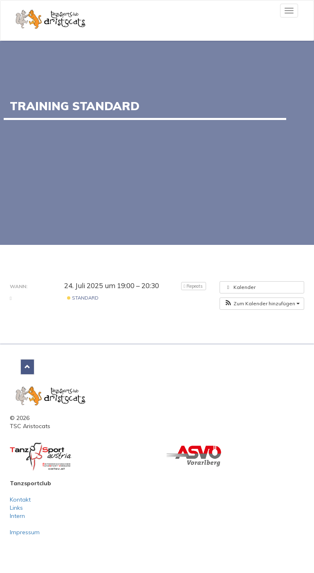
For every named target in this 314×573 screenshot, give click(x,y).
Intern (17, 516)
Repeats (194, 286)
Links (16, 507)
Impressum (25, 532)
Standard (83, 298)
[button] (262, 303)
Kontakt (20, 499)
